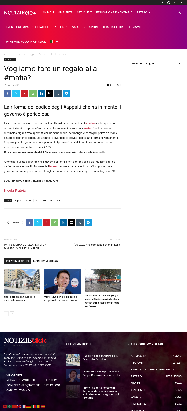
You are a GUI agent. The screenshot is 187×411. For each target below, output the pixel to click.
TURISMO (87, 27)
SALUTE (30, 27)
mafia (28, 185)
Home (7, 39)
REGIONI (13, 27)
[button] (179, 12)
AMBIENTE (32, 12)
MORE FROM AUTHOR (45, 246)
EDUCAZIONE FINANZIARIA (81, 12)
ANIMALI (15, 12)
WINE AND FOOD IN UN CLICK (118, 27)
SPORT (45, 27)
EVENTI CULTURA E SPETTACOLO (143, 12)
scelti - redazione (51, 185)
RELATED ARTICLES (17, 246)
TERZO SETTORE (66, 27)
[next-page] (12, 299)
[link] (17, 176)
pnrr (37, 185)
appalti (18, 185)
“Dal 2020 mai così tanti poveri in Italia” (97, 230)
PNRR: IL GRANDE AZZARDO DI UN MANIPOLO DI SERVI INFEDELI (25, 232)
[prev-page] (6, 299)
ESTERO (110, 12)
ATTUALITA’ (51, 12)
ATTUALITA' (19, 39)
